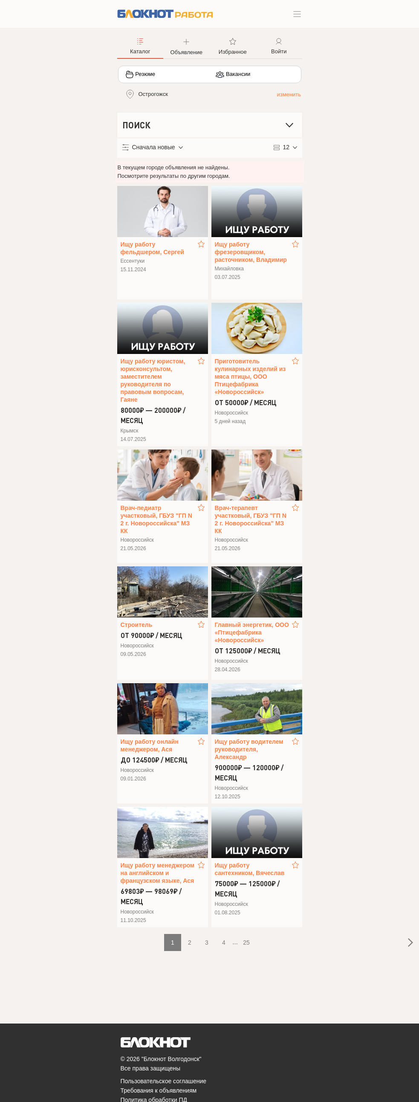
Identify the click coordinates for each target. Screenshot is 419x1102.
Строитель (137, 624)
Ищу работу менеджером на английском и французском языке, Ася (158, 873)
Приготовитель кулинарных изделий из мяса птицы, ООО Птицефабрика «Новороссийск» (250, 376)
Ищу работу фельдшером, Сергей (152, 248)
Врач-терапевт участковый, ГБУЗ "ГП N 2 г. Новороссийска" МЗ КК (250, 519)
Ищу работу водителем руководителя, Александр (249, 749)
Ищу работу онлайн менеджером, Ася (150, 745)
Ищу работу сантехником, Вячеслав (250, 869)
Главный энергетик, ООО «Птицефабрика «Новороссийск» (252, 632)
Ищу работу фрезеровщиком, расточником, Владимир (251, 252)
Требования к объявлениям (159, 1090)
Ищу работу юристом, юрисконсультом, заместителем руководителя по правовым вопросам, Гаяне (153, 380)
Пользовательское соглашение (164, 1081)
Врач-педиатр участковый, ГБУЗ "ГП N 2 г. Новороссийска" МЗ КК (156, 519)
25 (246, 942)
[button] (186, 45)
